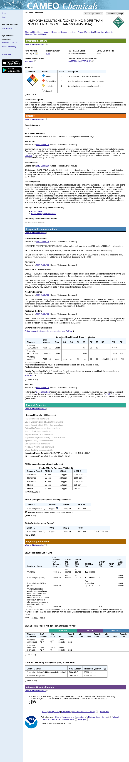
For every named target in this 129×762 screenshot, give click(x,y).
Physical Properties (86, 32)
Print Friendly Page (115, 14)
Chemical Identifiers (33, 32)
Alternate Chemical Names (36, 34)
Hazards (46, 32)
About (44, 712)
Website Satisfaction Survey (83, 712)
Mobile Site (6, 54)
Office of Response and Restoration (69, 717)
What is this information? (35, 44)
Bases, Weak (36, 211)
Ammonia (29, 61)
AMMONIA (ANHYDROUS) (79, 61)
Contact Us (65, 712)
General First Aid (43, 392)
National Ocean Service (98, 717)
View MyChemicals (9, 43)
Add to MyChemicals (93, 14)
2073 (48, 53)
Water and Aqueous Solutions (43, 214)
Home (4, 13)
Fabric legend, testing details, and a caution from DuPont (49, 331)
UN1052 (108, 394)
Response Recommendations (64, 32)
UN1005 (28, 155)
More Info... (30, 375)
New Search (7, 28)
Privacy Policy (54, 712)
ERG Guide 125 (42, 145)
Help (3, 17)
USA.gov (82, 719)
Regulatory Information (104, 32)
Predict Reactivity (9, 47)
